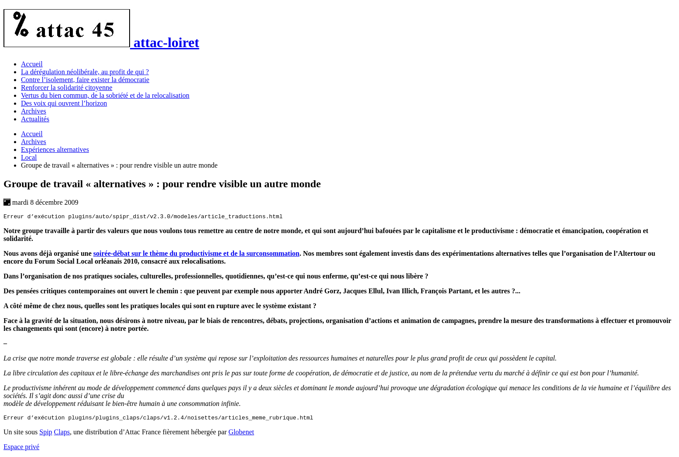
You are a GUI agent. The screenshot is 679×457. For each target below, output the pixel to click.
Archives (33, 111)
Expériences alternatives (55, 149)
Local (29, 157)
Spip (45, 434)
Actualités (35, 119)
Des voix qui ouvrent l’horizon (64, 103)
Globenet (241, 434)
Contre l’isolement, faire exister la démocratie (85, 79)
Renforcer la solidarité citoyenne (66, 87)
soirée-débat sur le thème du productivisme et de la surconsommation (196, 254)
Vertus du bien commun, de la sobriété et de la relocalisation (105, 95)
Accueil (32, 64)
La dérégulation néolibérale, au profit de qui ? (85, 72)
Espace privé (21, 449)
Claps (62, 434)
